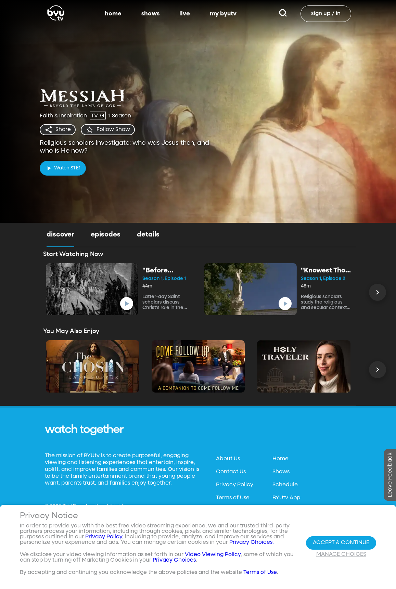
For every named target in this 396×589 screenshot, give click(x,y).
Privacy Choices (174, 560)
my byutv (223, 14)
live (184, 14)
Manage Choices (341, 554)
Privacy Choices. (251, 542)
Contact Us (231, 472)
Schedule (285, 485)
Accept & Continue (341, 543)
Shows (281, 472)
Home (280, 459)
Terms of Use (233, 498)
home (113, 14)
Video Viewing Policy (213, 555)
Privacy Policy (234, 485)
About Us (228, 459)
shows (150, 14)
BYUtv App (286, 498)
